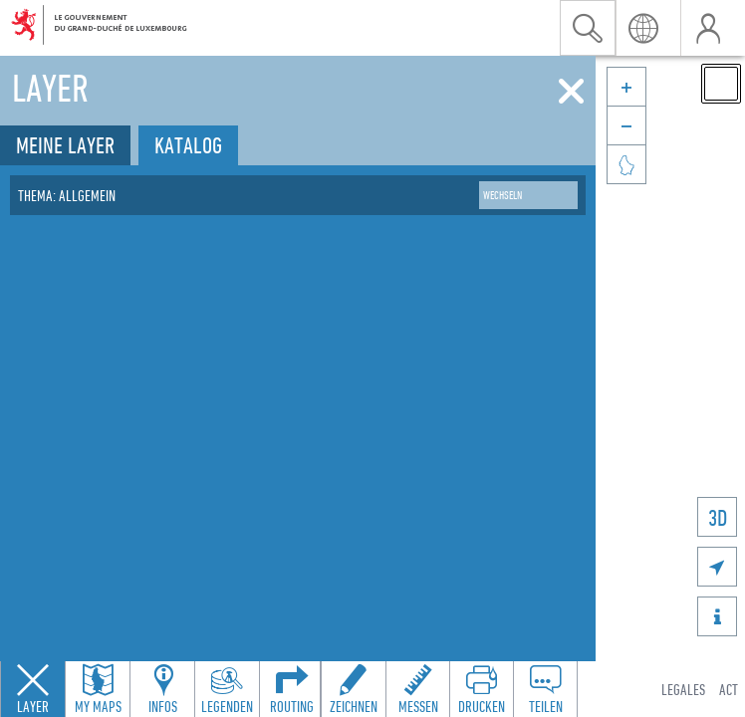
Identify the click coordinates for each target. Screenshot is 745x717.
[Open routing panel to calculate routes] (292, 689)
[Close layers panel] (33, 689)
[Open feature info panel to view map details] (162, 689)
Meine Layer (65, 144)
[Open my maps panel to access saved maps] (97, 689)
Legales (683, 689)
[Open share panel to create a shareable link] (545, 689)
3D (717, 517)
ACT (728, 689)
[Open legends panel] (227, 689)
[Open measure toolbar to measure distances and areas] (417, 689)
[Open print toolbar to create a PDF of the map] (481, 689)
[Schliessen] (571, 92)
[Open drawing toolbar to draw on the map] (353, 689)
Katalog (188, 144)
